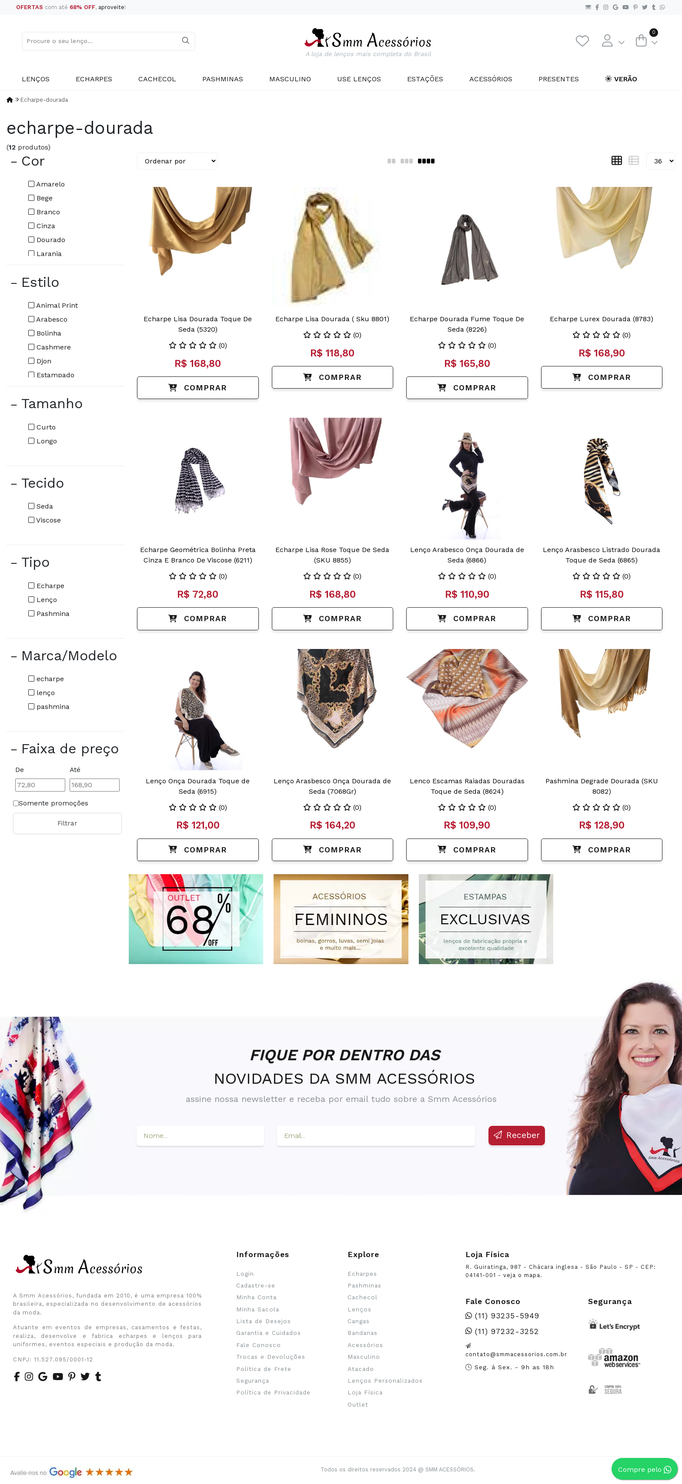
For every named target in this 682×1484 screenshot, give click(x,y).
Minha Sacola (257, 1309)
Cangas (359, 1321)
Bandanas (363, 1332)
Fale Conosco (258, 1344)
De (19, 769)
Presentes (558, 79)
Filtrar (67, 823)
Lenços (36, 79)
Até (75, 769)
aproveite (111, 7)
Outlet (358, 1404)
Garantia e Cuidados (268, 1332)
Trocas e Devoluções (270, 1356)
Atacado (361, 1368)
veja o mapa (521, 1275)
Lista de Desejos (263, 1321)
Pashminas (222, 79)
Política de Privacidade (273, 1392)
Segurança (252, 1380)
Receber (517, 1135)
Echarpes (94, 79)
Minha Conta (256, 1297)
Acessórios (490, 79)
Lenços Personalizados (385, 1380)
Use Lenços (359, 79)
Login (245, 1273)
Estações (425, 79)
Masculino (290, 79)
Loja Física (365, 1392)
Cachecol (157, 79)
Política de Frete (263, 1368)
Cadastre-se (255, 1285)
